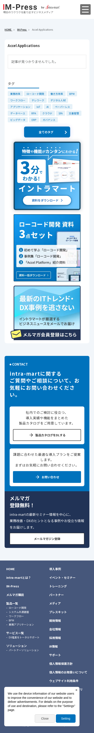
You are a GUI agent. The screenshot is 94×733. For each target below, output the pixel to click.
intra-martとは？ (18, 577)
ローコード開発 (35, 93)
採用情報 (55, 638)
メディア (55, 603)
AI (47, 106)
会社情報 (55, 629)
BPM (72, 93)
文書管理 (74, 113)
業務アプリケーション (21, 624)
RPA (33, 113)
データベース (17, 113)
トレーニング (58, 586)
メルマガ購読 (15, 595)
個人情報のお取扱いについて (68, 672)
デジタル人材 (58, 100)
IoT (38, 106)
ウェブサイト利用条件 (64, 681)
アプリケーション (20, 106)
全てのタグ (46, 132)
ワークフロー (17, 100)
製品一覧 (12, 603)
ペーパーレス (62, 106)
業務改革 (15, 93)
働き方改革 (56, 93)
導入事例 (55, 569)
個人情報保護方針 (61, 663)
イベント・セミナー (62, 577)
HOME (10, 569)
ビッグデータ (17, 120)
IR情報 (53, 646)
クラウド (47, 113)
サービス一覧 (15, 633)
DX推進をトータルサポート (24, 637)
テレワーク (38, 100)
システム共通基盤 (19, 612)
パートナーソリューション (24, 650)
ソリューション (16, 646)
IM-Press (12, 586)
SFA (61, 113)
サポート (55, 655)
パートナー (56, 595)
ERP (34, 120)
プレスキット (58, 612)
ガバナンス (49, 120)
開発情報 (55, 620)
